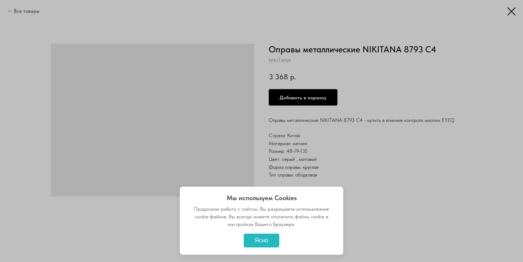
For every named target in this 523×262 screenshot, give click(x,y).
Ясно (261, 240)
